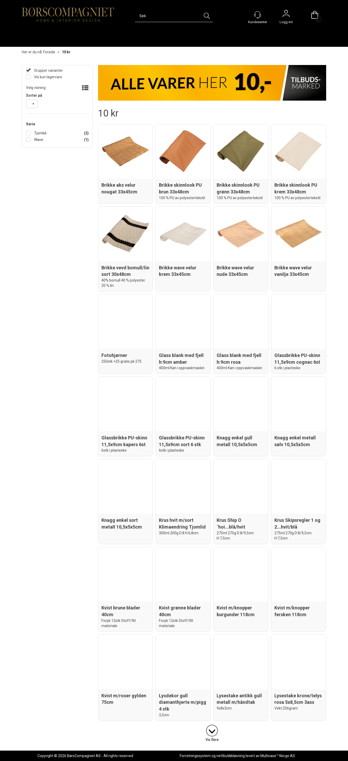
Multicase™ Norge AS (277, 756)
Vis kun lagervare (47, 77)
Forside (49, 52)
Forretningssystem (195, 756)
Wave (38, 140)
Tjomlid (39, 133)
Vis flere (212, 740)
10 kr (66, 52)
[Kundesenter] (257, 15)
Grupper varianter (48, 70)
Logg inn (286, 15)
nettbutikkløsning (230, 756)
